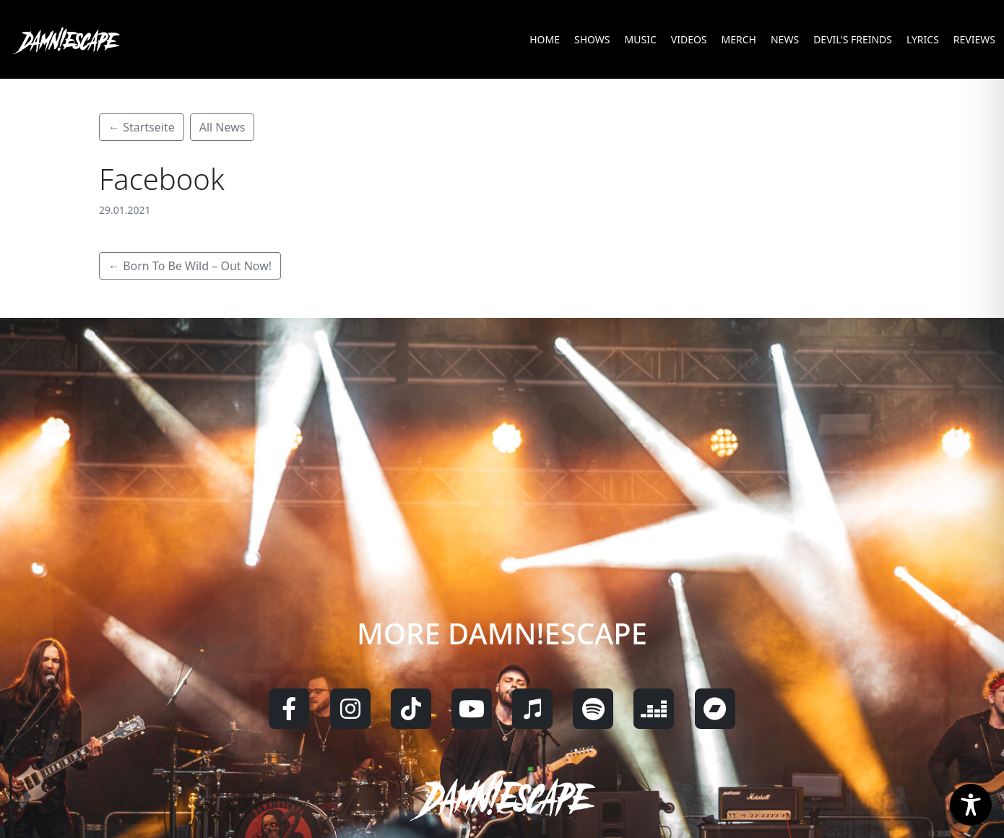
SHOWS (592, 39)
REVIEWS (974, 39)
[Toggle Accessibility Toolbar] (970, 804)
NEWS (785, 39)
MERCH (739, 39)
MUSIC (641, 39)
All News (222, 127)
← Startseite (141, 127)
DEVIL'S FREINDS (852, 39)
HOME (544, 39)
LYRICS (922, 39)
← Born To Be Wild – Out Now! (190, 266)
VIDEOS (689, 39)
